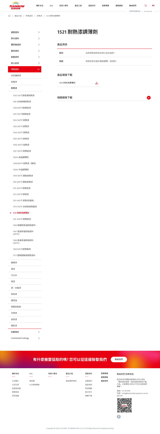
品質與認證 (16, 388)
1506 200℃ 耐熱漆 (21, 145)
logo (17, 5)
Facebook (148, 11)
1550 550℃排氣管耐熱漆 (23, 95)
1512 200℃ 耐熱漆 (21, 194)
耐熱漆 (39, 15)
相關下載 (88, 395)
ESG (51, 5)
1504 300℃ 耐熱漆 (21, 132)
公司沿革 (15, 384)
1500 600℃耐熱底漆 (22, 108)
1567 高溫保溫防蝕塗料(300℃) (23, 233)
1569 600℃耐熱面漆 (22, 249)
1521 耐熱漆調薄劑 (53, 15)
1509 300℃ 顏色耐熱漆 (23, 176)
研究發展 (15, 395)
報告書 (32, 381)
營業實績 (105, 5)
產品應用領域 (71, 381)
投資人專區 (63, 5)
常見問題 (88, 388)
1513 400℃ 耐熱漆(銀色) (23, 200)
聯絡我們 (132, 5)
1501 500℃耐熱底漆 (21, 114)
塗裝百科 (91, 5)
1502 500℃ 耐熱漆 (21, 120)
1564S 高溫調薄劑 (21, 157)
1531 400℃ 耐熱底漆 (22, 219)
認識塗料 (88, 381)
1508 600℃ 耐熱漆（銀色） (25, 163)
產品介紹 (78, 5)
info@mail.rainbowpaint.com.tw (135, 393)
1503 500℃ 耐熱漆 (21, 126)
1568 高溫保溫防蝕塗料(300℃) (23, 242)
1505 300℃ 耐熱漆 (21, 139)
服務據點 (119, 5)
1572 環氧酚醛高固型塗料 (24, 255)
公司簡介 (15, 381)
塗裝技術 (88, 384)
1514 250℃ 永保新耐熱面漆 (25, 206)
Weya (112, 428)
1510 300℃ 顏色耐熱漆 (23, 182)
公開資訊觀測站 (134, 11)
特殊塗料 (29, 15)
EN (153, 5)
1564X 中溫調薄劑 (21, 169)
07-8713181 (126, 391)
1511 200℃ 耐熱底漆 (21, 188)
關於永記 (39, 5)
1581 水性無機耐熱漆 (22, 101)
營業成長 (15, 392)
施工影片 (88, 392)
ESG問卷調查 (35, 384)
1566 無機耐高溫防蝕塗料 (24, 225)
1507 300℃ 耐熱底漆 (22, 151)
